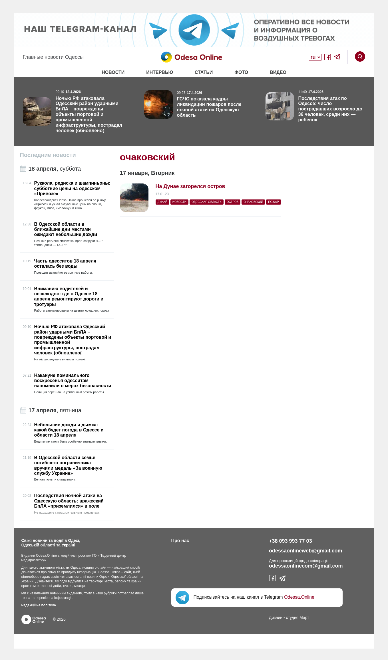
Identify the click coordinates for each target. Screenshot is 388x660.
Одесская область (207, 201)
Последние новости (48, 155)
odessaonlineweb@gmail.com (305, 551)
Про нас (180, 540)
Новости (113, 72)
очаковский (253, 201)
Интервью (159, 72)
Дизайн (275, 617)
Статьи (204, 72)
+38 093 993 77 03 (290, 541)
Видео (278, 72)
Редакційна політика (38, 605)
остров (233, 201)
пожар (273, 201)
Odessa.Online (299, 597)
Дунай (162, 201)
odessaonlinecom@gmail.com (306, 566)
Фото (241, 72)
